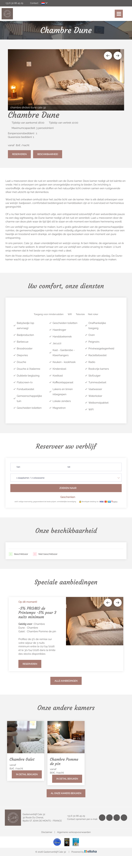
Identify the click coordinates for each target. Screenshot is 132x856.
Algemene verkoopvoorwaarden (74, 832)
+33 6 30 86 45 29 (74, 816)
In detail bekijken (27, 774)
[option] (66, 79)
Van (18, 467)
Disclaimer (46, 832)
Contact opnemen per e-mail (80, 819)
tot (69, 467)
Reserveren (19, 154)
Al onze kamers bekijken (66, 793)
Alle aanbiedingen (66, 681)
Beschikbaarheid (47, 154)
